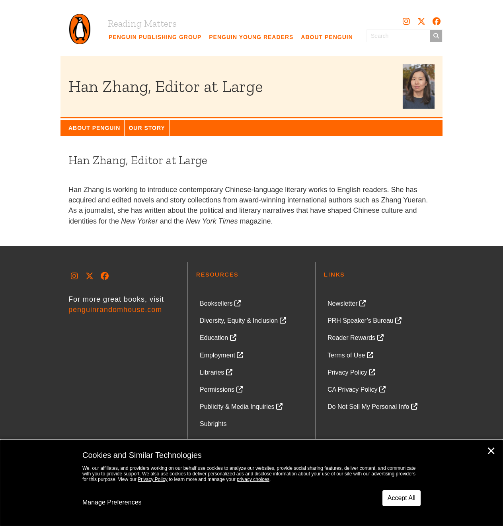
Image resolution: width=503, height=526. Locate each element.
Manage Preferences (112, 502)
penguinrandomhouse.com (115, 310)
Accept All (401, 498)
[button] (406, 21)
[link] (155, 37)
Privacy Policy (153, 479)
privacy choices (253, 479)
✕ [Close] (491, 451)
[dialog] (251, 483)
